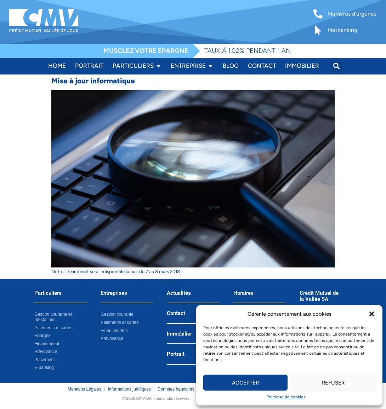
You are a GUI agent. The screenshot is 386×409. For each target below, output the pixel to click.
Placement (44, 359)
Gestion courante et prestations (53, 317)
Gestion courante (117, 314)
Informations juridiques (129, 388)
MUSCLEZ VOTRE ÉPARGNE (145, 51)
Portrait (176, 354)
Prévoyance (45, 351)
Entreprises (114, 293)
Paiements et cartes (53, 327)
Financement (46, 343)
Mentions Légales (84, 388)
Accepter (245, 383)
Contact (176, 313)
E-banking (43, 367)
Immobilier (179, 334)
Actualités (179, 293)
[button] (371, 313)
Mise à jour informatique (93, 80)
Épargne (42, 335)
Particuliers (48, 293)
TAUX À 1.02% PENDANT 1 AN (247, 51)
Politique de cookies (286, 396)
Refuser (333, 383)
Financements (114, 330)
